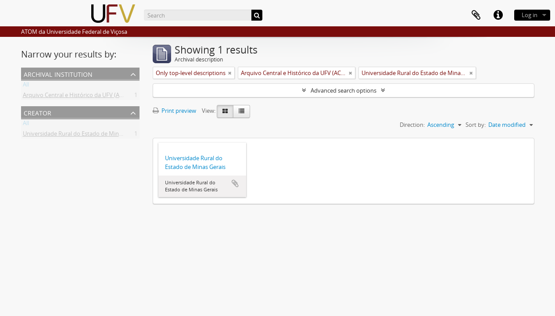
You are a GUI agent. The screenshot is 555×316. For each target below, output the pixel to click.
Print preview (174, 111)
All (26, 86)
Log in (529, 15)
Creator (37, 112)
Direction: (412, 125)
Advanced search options (343, 90)
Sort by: (475, 125)
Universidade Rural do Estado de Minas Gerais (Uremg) (94, 135)
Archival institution (58, 73)
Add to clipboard (235, 183)
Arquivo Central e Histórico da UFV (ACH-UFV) (82, 97)
